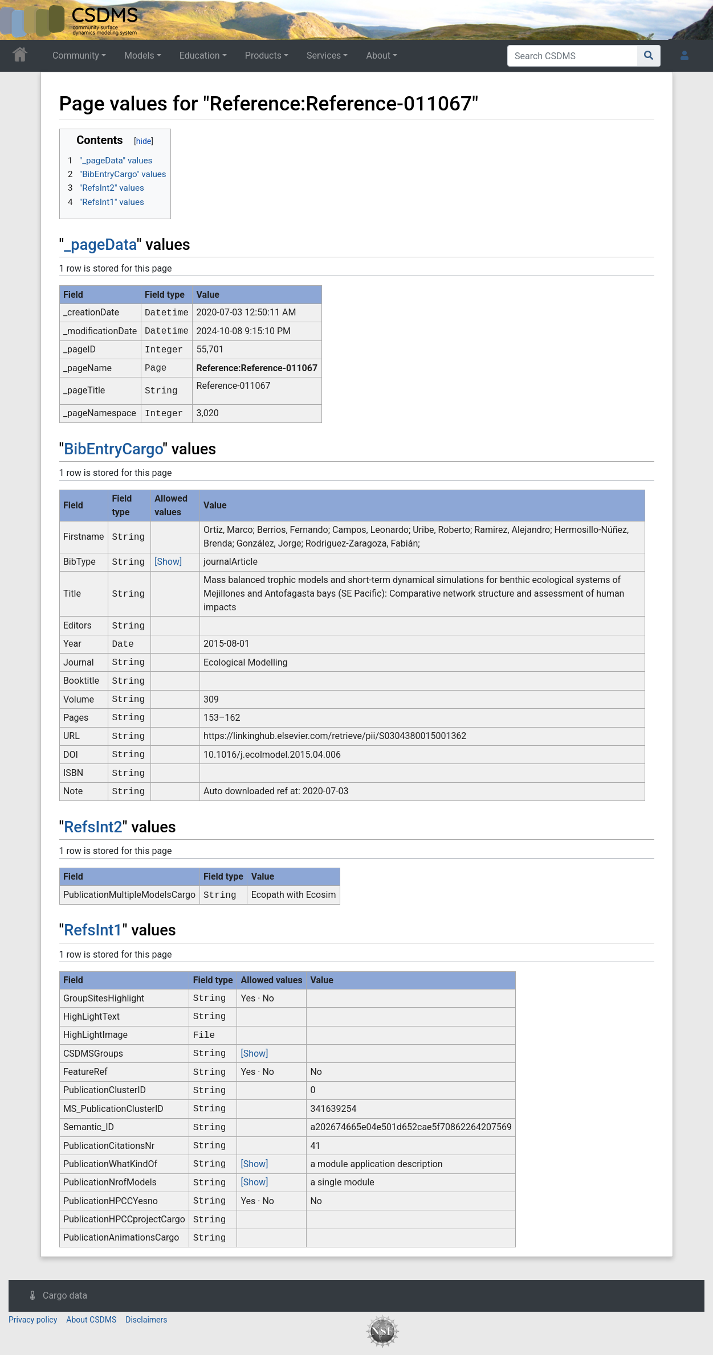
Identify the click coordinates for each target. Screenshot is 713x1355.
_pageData (100, 245)
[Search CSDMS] (572, 56)
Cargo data (65, 1295)
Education (200, 55)
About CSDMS (91, 1319)
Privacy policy (33, 1319)
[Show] (168, 561)
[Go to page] (649, 56)
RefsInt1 (93, 930)
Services (324, 55)
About (378, 55)
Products (263, 55)
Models (139, 55)
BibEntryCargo (113, 449)
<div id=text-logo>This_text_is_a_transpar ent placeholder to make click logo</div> (18, 20)
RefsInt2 (93, 827)
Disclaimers (146, 1319)
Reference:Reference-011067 (257, 368)
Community (75, 55)
